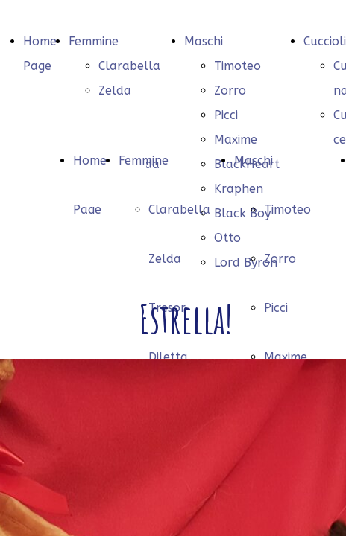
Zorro (230, 90)
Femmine (94, 41)
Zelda (114, 90)
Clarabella (129, 66)
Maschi (203, 41)
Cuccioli (324, 41)
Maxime (285, 357)
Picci (226, 115)
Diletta (168, 357)
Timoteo (237, 66)
